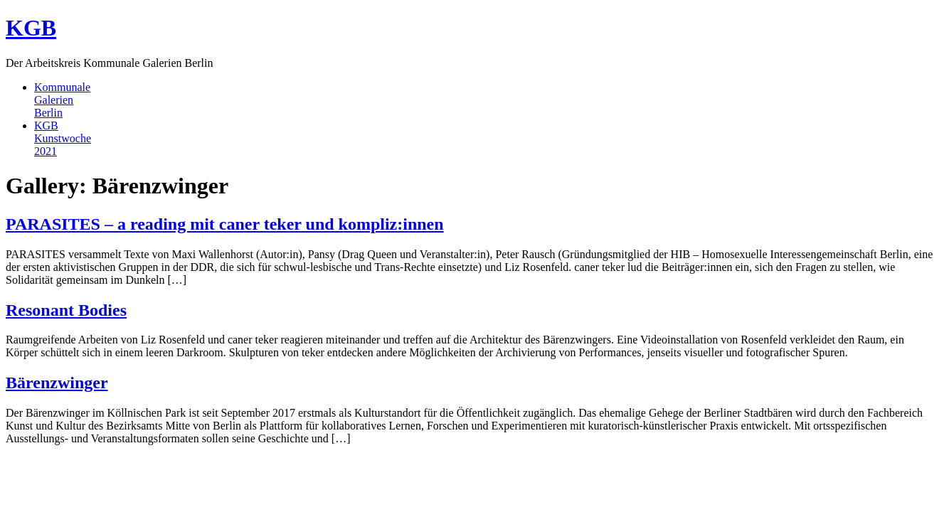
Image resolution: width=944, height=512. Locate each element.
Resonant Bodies (66, 310)
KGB (31, 28)
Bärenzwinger (57, 382)
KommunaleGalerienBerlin (62, 100)
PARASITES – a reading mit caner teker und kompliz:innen (225, 224)
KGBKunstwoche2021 (62, 138)
